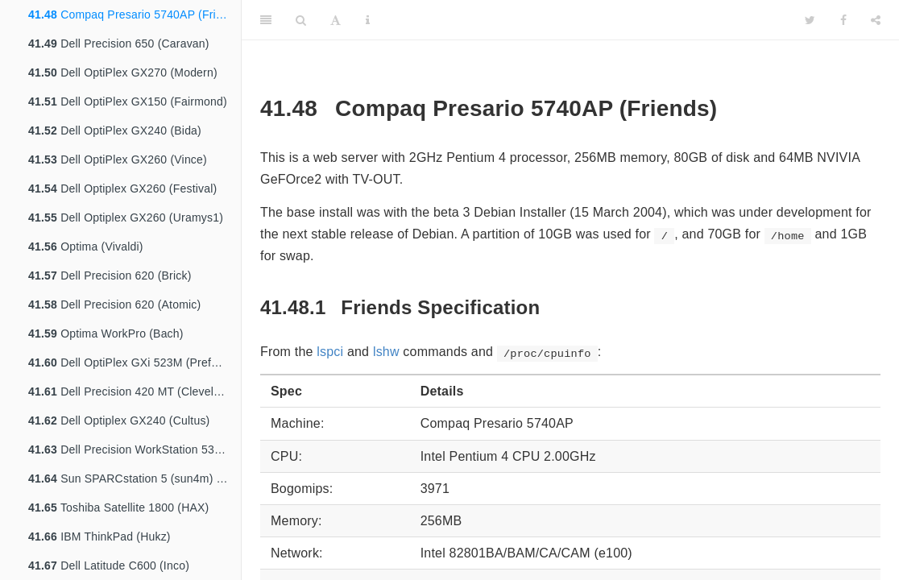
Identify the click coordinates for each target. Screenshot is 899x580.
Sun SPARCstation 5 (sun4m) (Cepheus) (134, 478)
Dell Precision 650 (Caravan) (118, 43)
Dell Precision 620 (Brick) (110, 275)
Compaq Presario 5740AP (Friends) (134, 14)
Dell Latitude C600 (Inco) (108, 565)
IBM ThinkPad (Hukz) (99, 536)
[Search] (301, 20)
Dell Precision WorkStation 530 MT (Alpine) (134, 449)
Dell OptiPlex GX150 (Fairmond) (127, 101)
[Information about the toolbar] (368, 20)
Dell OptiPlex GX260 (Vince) (117, 159)
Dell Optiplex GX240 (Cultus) (118, 420)
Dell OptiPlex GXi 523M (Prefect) (129, 362)
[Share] (876, 20)
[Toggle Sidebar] (266, 20)
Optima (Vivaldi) (85, 246)
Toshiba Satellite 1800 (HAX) (118, 507)
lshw (386, 351)
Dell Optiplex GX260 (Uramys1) (125, 217)
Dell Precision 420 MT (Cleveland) (132, 391)
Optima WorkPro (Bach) (106, 333)
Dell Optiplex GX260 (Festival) (122, 188)
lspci (330, 351)
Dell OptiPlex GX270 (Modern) (123, 72)
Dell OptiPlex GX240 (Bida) (114, 130)
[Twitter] (810, 20)
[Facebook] (843, 20)
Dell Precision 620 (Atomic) (114, 304)
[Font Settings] (335, 20)
